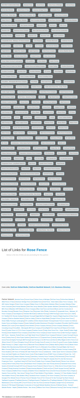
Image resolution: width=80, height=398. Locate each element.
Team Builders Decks (27, 199)
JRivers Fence (61, 112)
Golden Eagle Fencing (8, 92)
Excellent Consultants (7, 71)
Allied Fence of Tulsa (23, 10)
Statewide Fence (55, 189)
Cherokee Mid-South (51, 40)
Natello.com (62, 143)
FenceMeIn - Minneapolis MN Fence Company (14, 81)
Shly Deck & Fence (39, 178)
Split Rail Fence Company (9, 189)
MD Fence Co (51, 127)
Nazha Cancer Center (8, 148)
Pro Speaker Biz (51, 158)
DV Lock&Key (30, 61)
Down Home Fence (49, 56)
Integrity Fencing (59, 107)
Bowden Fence (20, 35)
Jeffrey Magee (35, 112)
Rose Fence (37, 168)
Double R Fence (35, 56)
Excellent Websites (35, 71)
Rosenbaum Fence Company (52, 168)
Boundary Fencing (7, 35)
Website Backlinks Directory (60, 225)
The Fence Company (26, 204)
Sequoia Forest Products (8, 178)
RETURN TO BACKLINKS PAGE (11, 5)
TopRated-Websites (48, 214)
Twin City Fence (33, 219)
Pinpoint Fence (19, 158)
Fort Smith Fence (69, 81)
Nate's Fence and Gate (48, 143)
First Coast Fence (46, 81)
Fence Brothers (70, 71)
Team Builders (60, 194)
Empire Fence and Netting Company (35, 66)
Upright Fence (60, 219)
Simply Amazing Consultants (9, 184)
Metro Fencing (6, 132)
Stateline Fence (42, 189)
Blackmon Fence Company (21, 30)
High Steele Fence (54, 97)
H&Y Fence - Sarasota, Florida (27, 97)
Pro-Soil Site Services (66, 158)
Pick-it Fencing (74, 153)
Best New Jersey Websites (9, 25)
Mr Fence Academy (41, 138)
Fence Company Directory (9, 76)
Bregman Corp (32, 35)
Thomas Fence (6, 209)
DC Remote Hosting (52, 46)
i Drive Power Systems (50, 102)
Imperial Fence (6, 107)
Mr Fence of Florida (56, 138)
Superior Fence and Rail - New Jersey (30, 194)
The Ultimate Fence (63, 204)
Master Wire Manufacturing (21, 127)
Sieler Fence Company (55, 178)
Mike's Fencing (32, 132)
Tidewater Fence (19, 209)
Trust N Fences (20, 219)
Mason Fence (73, 122)
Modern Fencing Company (25, 138)
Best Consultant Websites (38, 20)
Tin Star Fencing (43, 209)
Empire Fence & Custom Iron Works (11, 66)
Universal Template (47, 219)
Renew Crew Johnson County (10, 168)
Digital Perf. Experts (19, 51)
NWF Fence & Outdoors (40, 148)
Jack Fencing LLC (7, 112)
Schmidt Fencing (48, 173)
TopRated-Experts (21, 214)
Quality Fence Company (46, 163)
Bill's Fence (63, 25)
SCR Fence (60, 173)
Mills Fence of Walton (7, 138)
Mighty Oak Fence (19, 132)
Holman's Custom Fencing (9, 102)
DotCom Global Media (21, 56)
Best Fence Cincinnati (55, 20)
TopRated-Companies (72, 209)
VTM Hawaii (21, 225)
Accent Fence (40, 5)
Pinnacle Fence (6, 158)
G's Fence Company (22, 86)
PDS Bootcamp (49, 153)
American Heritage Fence (40, 10)
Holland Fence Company (69, 97)
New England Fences (23, 148)
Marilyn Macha (61, 122)
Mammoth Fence (36, 122)
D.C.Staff (29, 46)
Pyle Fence (32, 163)
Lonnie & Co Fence (40, 117)
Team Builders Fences (43, 199)
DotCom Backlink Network (66, 51)
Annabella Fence (55, 10)
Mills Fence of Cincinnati (47, 132)
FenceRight (34, 81)
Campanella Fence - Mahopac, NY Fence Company (15, 40)
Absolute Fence (28, 5)
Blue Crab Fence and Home (40, 30)
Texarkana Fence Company (9, 204)
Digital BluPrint (6, 51)
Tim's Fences (31, 209)
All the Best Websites (7, 10)
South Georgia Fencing (59, 184)
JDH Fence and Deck (21, 112)
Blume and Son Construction (59, 30)
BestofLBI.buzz (41, 25)
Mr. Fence (4, 143)
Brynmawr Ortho (45, 35)
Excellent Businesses (67, 66)
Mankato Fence (49, 122)
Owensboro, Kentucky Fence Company (30, 153)
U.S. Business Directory (61, 287)
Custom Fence (18, 46)
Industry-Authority (19, 107)
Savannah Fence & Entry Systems (30, 173)
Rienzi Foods (25, 168)
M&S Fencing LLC (7, 122)
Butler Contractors (59, 35)
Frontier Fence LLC (7, 86)
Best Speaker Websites (27, 25)
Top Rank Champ (57, 209)
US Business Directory (8, 225)
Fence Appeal (58, 71)
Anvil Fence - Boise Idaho (9, 15)
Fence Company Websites (27, 76)
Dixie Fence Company (49, 51)
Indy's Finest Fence (33, 107)
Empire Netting (53, 66)
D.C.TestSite (39, 46)
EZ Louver (47, 71)
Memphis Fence (63, 127)
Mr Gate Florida (70, 138)
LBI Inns (17, 117)
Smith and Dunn (44, 184)
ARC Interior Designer (45, 15)
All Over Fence (70, 5)
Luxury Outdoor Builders (65, 117)
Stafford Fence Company (27, 189)
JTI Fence (72, 112)
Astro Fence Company (61, 15)
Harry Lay (42, 97)
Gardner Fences (36, 86)
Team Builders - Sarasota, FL (10, 199)
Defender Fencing (67, 46)
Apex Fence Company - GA (27, 15)
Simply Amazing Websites (28, 184)
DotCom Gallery (6, 56)
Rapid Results (60, 163)
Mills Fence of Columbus (64, 132)
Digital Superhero (34, 51)
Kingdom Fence (6, 117)
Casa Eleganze (38, 40)
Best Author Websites (21, 20)
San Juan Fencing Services (9, 173)
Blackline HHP (6, 30)
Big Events (53, 25)
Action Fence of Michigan (55, 5)
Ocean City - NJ (55, 148)
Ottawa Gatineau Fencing (8, 153)
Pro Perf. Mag (39, 158)
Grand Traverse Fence (66, 92)
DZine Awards (42, 61)
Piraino (29, 158)
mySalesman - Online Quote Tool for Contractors (24, 143)
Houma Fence (24, 102)
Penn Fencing (61, 153)
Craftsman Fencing (67, 40)
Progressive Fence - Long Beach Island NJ (13, 163)
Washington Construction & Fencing (38, 225)
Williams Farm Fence (63, 230)
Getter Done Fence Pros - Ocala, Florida (56, 86)
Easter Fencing (54, 61)
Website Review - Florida (8, 230)
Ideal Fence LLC (64, 102)
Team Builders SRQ (59, 199)
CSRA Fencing (6, 46)
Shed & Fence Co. (24, 178)
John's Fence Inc (48, 112)
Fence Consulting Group (45, 76)
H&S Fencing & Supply (8, 97)
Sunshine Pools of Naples (9, 194)
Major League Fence (21, 122)
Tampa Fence (48, 194)
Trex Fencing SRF (7, 219)
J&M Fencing (71, 107)
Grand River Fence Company (48, 92)
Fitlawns (58, 81)
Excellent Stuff (22, 71)
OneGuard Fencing (69, 148)
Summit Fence (68, 189)
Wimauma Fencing (7, 235)
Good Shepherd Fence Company (27, 92)
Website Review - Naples (26, 230)
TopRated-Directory (7, 214)
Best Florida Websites (71, 20)
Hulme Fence (36, 102)
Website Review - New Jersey (45, 230)
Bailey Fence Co (6, 20)
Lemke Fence (27, 117)
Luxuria (52, 117)
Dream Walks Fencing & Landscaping (12, 61)
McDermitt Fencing (38, 127)
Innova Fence (46, 107)
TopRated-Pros (35, 214)
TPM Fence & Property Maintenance (68, 214)
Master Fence (5, 127)
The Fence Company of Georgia (45, 204)
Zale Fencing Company (22, 235)
